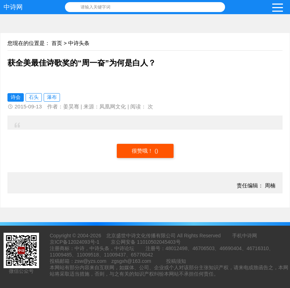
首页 (56, 43)
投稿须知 (176, 261)
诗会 (16, 97)
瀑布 (52, 97)
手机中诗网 (244, 235)
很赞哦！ (143, 151)
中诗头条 (78, 43)
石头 (34, 97)
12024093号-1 (83, 242)
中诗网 (13, 7)
